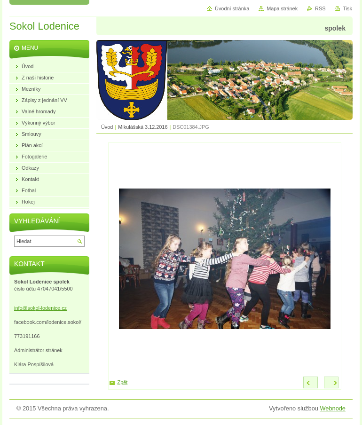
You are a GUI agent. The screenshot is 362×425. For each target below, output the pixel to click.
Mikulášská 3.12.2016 (142, 127)
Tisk (347, 8)
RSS (320, 8)
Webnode (333, 408)
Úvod (107, 127)
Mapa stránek (282, 8)
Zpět (123, 382)
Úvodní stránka (232, 8)
